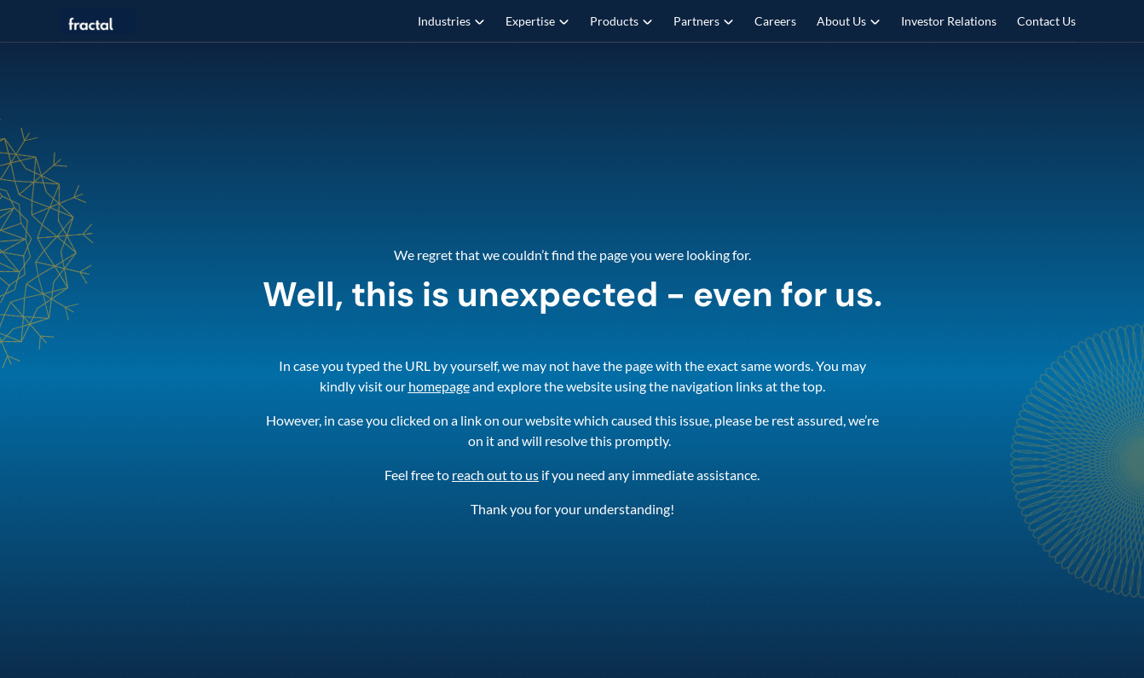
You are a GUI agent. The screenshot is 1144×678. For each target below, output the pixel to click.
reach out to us (495, 474)
